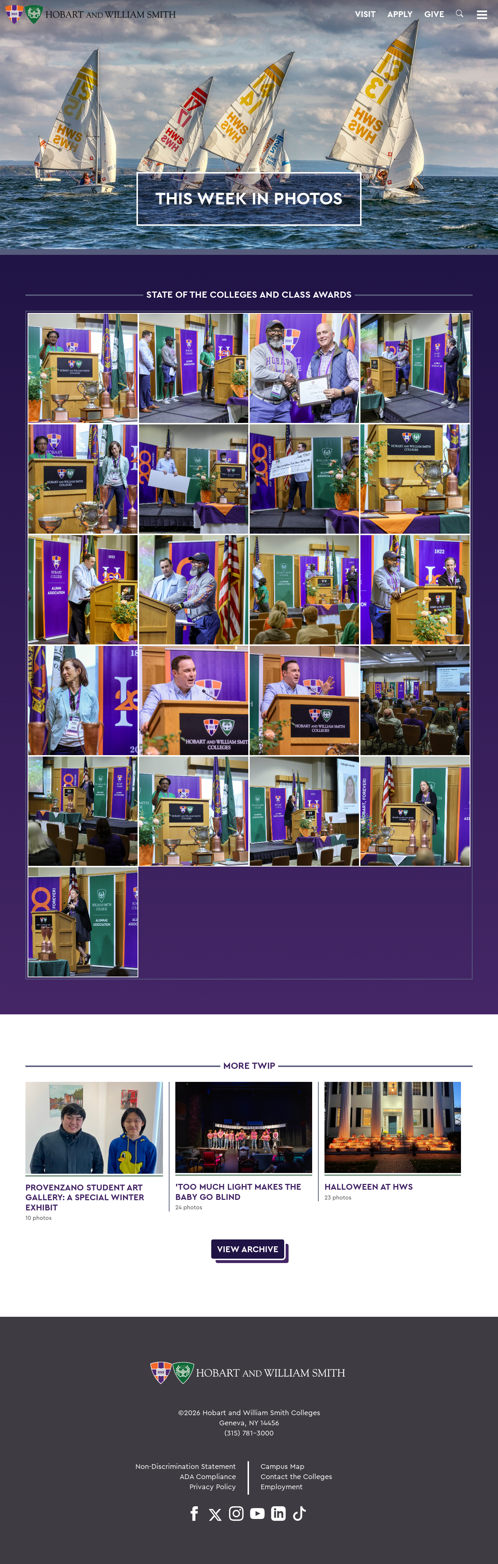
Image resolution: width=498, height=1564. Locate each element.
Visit (365, 14)
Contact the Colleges (296, 1476)
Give (434, 14)
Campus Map (283, 1466)
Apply (400, 14)
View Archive (247, 1249)
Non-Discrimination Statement (185, 1466)
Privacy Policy (212, 1486)
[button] (459, 13)
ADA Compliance (208, 1476)
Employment (282, 1486)
